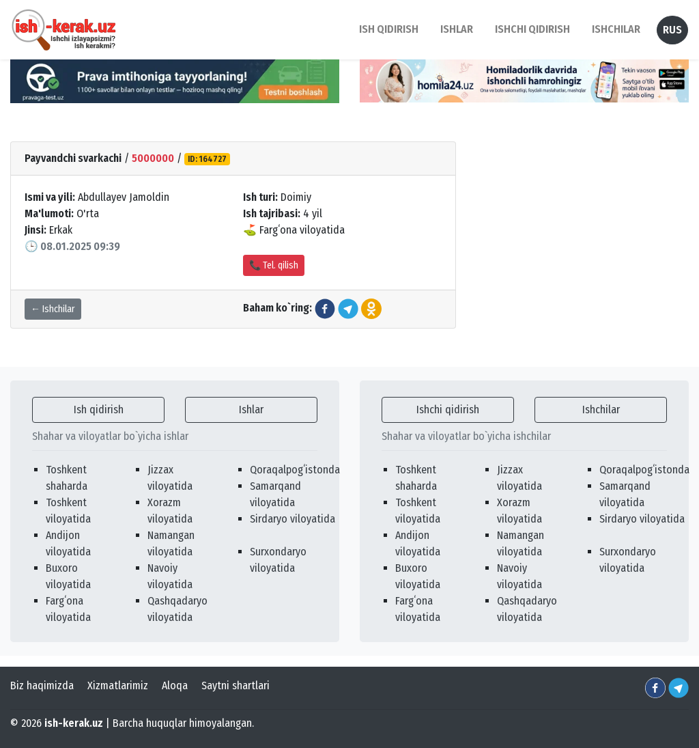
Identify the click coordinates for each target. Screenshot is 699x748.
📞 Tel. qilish (273, 265)
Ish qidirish (99, 409)
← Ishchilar (53, 309)
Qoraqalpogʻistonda (295, 469)
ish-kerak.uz (73, 723)
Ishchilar (601, 409)
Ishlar (251, 409)
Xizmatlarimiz (117, 685)
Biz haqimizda (42, 685)
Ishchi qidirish (532, 29)
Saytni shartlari (235, 685)
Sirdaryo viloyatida (292, 518)
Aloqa (175, 685)
